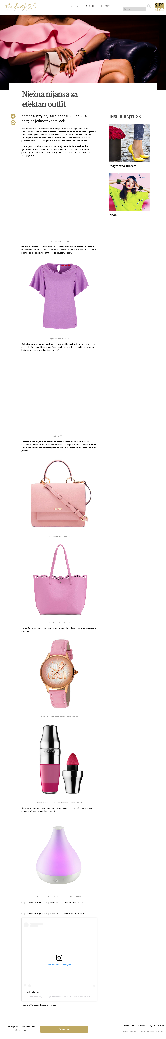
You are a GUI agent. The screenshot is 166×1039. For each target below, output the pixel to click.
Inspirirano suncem (122, 166)
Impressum (129, 1026)
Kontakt (141, 1026)
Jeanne (46, 997)
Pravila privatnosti (130, 1032)
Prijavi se (68, 1029)
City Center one (156, 1026)
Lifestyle (105, 6)
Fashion (74, 6)
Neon (113, 214)
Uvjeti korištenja (147, 1032)
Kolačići (159, 1032)
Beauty (89, 6)
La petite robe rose (32, 992)
